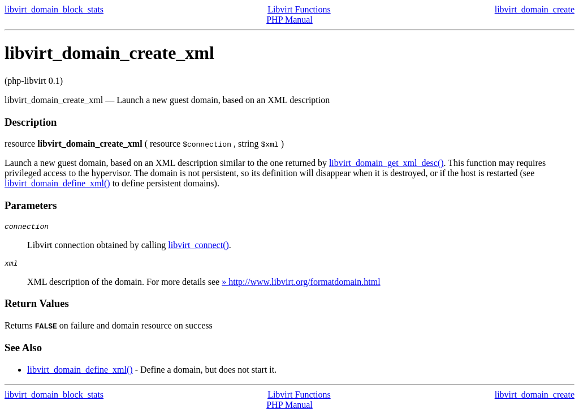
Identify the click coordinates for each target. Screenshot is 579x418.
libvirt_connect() (198, 246)
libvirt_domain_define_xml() (57, 183)
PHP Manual (289, 19)
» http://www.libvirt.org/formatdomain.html (301, 285)
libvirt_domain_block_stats (54, 9)
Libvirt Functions (299, 9)
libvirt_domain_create (534, 9)
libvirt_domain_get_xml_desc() (386, 163)
